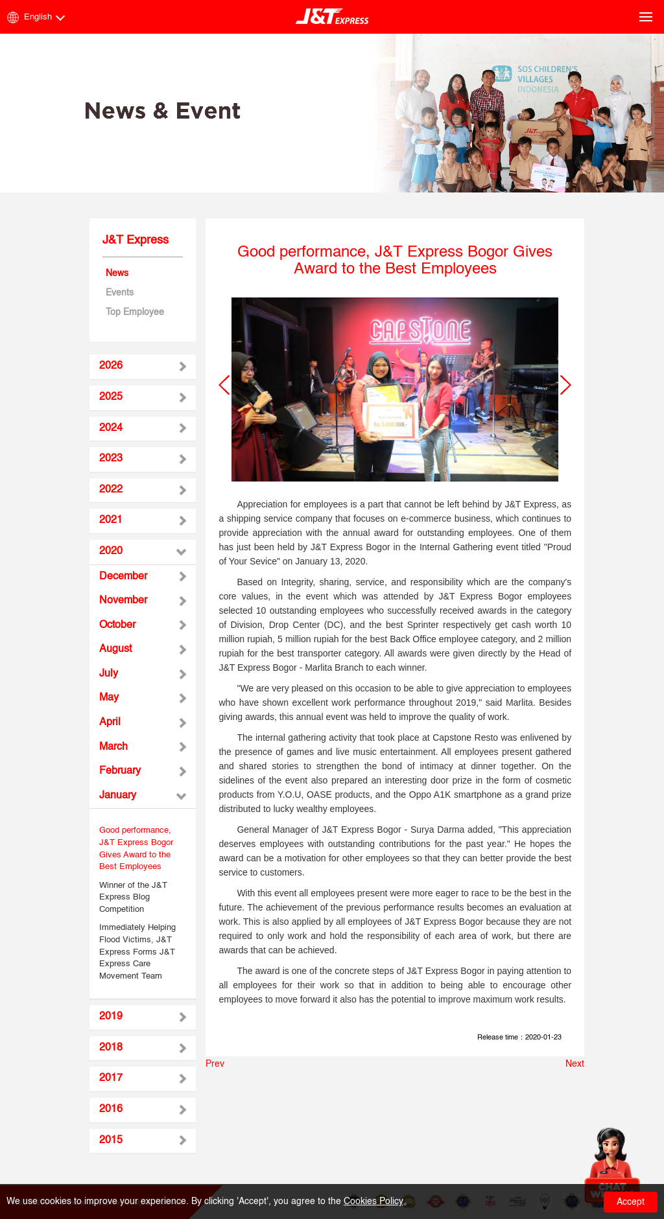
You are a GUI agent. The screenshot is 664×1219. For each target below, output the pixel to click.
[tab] (142, 366)
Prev (215, 1064)
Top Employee (135, 312)
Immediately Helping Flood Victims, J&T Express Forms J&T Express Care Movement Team (137, 951)
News (117, 273)
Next (574, 1064)
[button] (224, 385)
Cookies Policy (373, 1201)
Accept (631, 1202)
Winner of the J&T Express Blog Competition (133, 897)
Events (120, 292)
